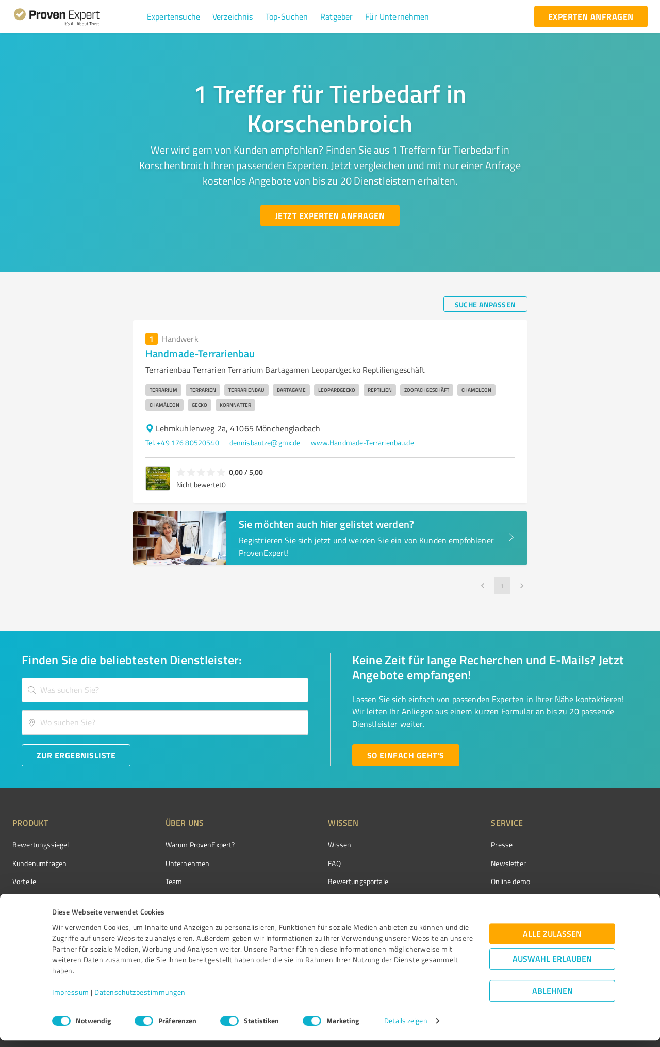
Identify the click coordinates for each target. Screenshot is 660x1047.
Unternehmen (168, 863)
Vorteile (24, 881)
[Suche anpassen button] (485, 304)
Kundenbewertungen (322, 899)
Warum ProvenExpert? (181, 845)
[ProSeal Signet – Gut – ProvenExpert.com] (609, 864)
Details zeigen (405, 1028)
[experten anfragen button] (591, 16)
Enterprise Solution (42, 899)
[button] (173, 16)
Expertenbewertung (464, 899)
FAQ (295, 863)
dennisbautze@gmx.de (265, 442)
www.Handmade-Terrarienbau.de (362, 442)
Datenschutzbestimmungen (140, 999)
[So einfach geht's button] (405, 755)
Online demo (452, 881)
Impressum (70, 999)
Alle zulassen (552, 940)
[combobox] (165, 690)
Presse (444, 845)
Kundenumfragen (39, 863)
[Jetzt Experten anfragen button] (330, 215)
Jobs (152, 899)
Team (154, 881)
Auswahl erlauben (552, 966)
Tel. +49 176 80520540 (182, 442)
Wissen (300, 845)
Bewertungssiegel (40, 845)
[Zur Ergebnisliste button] (76, 755)
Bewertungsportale (319, 881)
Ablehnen (552, 998)
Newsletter (450, 863)
